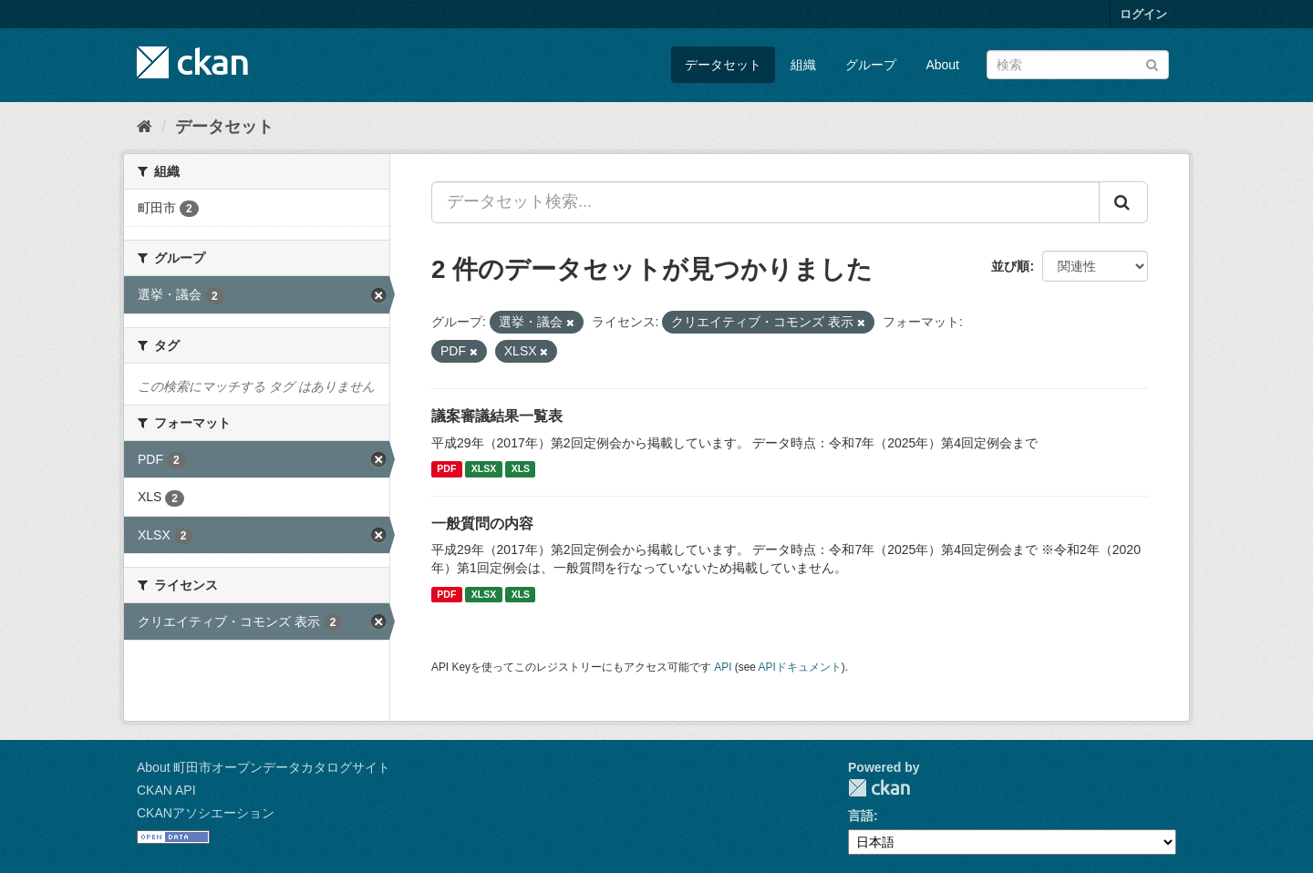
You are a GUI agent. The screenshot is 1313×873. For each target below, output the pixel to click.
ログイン (1143, 14)
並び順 (1010, 266)
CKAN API (166, 790)
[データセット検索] (1078, 64)
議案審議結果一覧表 (497, 416)
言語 (861, 815)
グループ (870, 64)
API (722, 667)
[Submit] (1152, 63)
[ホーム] (144, 127)
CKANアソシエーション (205, 813)
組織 (803, 64)
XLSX (483, 469)
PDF (446, 469)
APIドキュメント (800, 667)
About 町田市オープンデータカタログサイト (263, 767)
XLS (521, 469)
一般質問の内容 (482, 523)
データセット (723, 64)
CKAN (879, 787)
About (942, 64)
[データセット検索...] (765, 202)
